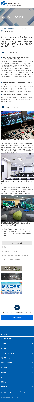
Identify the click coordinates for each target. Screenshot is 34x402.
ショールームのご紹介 (17, 243)
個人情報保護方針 (5, 397)
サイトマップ (15, 397)
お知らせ (3, 382)
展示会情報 (4, 367)
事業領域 (3, 372)
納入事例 (3, 348)
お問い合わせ (17, 317)
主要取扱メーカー (6, 358)
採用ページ (21, 392)
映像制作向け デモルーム (10, 251)
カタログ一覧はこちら (7, 339)
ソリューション (5, 334)
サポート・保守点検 (6, 362)
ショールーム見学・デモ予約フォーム (14, 259)
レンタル (3, 343)
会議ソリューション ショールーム (13, 247)
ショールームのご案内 (7, 353)
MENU (30, 4)
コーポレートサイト (7, 392)
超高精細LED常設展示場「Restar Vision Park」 (16, 255)
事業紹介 (3, 377)
